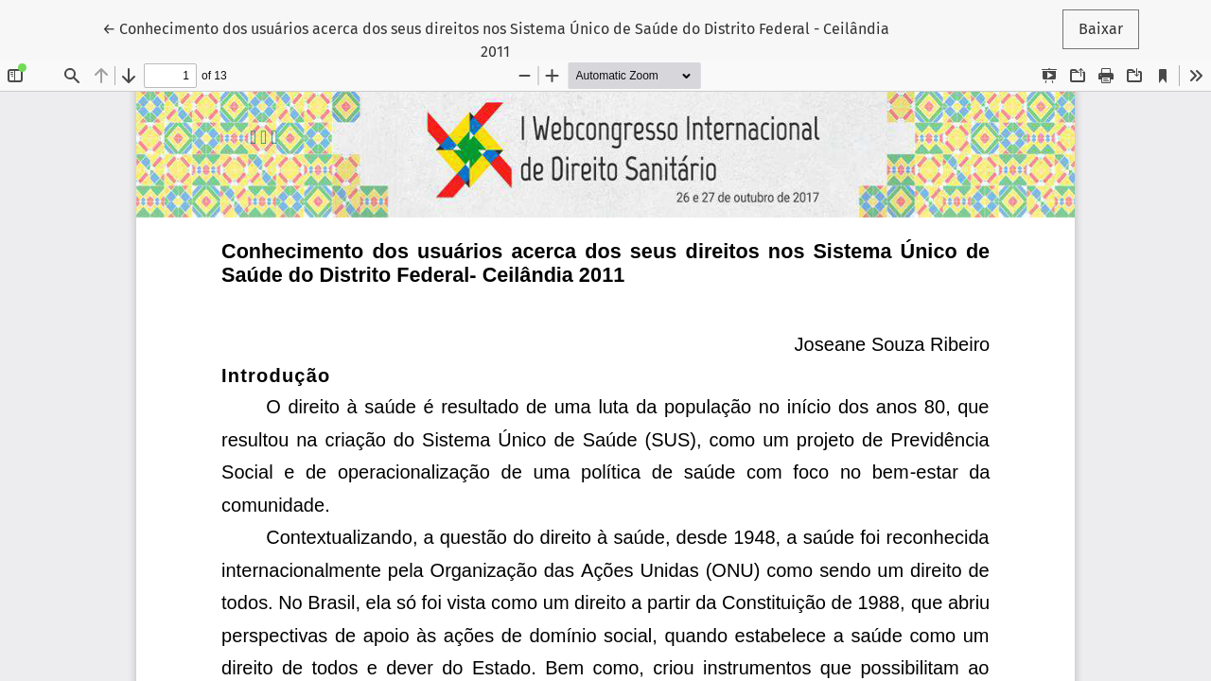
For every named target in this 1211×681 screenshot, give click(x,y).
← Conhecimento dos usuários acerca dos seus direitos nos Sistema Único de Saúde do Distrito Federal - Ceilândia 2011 (495, 39)
